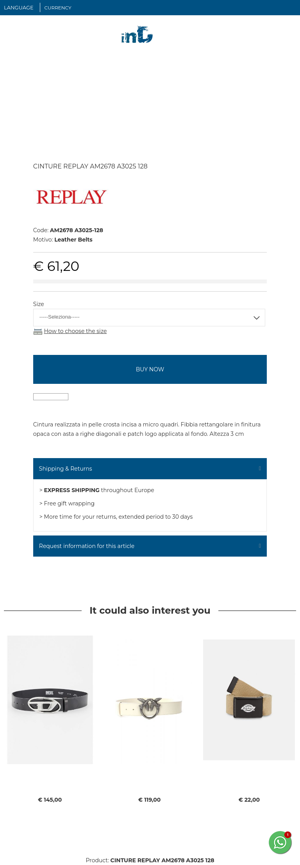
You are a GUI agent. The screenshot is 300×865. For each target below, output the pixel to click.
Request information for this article (86, 546)
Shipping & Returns (65, 468)
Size (38, 304)
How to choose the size (75, 331)
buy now (150, 369)
